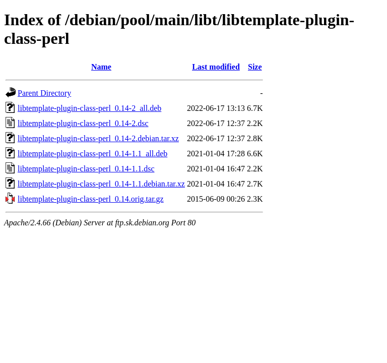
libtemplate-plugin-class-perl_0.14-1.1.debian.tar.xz (101, 183)
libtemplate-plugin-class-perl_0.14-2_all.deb (89, 108)
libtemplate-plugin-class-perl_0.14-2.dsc (83, 123)
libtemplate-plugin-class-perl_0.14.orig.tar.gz (91, 199)
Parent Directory (44, 93)
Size (255, 67)
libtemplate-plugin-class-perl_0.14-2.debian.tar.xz (98, 138)
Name (101, 67)
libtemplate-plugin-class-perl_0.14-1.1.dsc (86, 168)
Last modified (216, 67)
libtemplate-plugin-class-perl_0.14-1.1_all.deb (92, 153)
